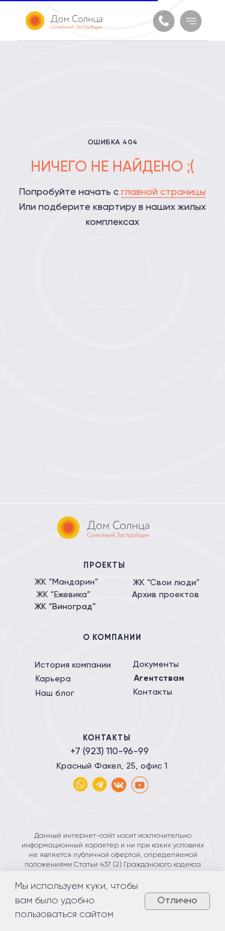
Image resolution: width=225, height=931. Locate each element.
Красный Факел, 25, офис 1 (111, 766)
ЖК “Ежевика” (63, 595)
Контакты (152, 692)
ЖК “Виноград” (65, 607)
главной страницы (163, 192)
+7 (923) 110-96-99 (109, 752)
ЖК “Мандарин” (66, 582)
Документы (156, 664)
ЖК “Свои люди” (166, 583)
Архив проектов (165, 595)
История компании (73, 665)
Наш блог (54, 693)
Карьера (53, 679)
